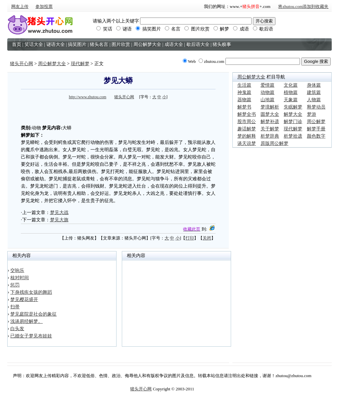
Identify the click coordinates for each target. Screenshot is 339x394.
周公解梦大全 (52, 63)
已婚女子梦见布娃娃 (31, 335)
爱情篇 (267, 85)
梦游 (311, 114)
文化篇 (291, 85)
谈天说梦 (246, 143)
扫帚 (15, 306)
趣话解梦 (246, 128)
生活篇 (244, 85)
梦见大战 (59, 212)
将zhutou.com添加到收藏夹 (303, 6)
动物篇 (267, 92)
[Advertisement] (118, 111)
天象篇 (291, 99)
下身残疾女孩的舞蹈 (31, 292)
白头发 (17, 328)
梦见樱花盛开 (24, 299)
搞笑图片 (148, 28)
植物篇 (291, 92)
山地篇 (267, 99)
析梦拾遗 (293, 136)
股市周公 (246, 121)
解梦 (221, 28)
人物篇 (314, 99)
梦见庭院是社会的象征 (33, 314)
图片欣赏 (197, 28)
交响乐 (17, 270)
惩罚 (15, 285)
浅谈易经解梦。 (26, 321)
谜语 (124, 28)
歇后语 (263, 28)
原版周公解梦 (274, 143)
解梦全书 (246, 114)
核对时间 (19, 277)
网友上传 (19, 6)
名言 (173, 28)
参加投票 (44, 6)
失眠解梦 (293, 107)
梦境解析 (270, 107)
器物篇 (244, 99)
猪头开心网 (21, 63)
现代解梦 (80, 63)
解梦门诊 (293, 121)
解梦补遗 (270, 121)
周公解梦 (316, 121)
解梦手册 (316, 128)
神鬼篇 (244, 92)
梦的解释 (246, 136)
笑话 (104, 28)
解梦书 (244, 107)
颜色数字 (316, 136)
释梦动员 (316, 107)
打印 (189, 238)
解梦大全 (293, 114)
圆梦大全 (270, 114)
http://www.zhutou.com (87, 97)
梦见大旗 (59, 219)
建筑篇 (314, 92)
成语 (241, 28)
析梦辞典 (270, 136)
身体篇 (314, 85)
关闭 (207, 238)
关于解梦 (270, 128)
